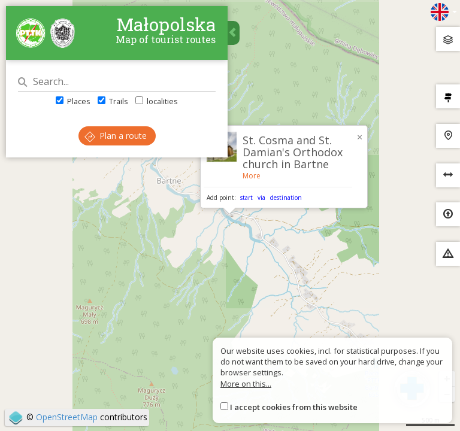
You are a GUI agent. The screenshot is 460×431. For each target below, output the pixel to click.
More (252, 176)
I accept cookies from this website (294, 407)
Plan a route (115, 135)
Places (73, 101)
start (246, 197)
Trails (113, 101)
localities (156, 101)
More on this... (245, 383)
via (261, 197)
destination (286, 197)
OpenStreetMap (67, 417)
